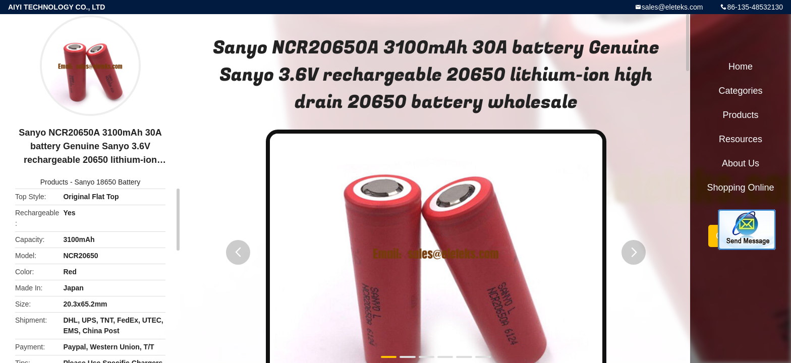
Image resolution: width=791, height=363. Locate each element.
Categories (740, 91)
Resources (740, 139)
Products (54, 182)
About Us (740, 163)
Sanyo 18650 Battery (107, 182)
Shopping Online (740, 188)
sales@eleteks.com (672, 7)
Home (740, 67)
